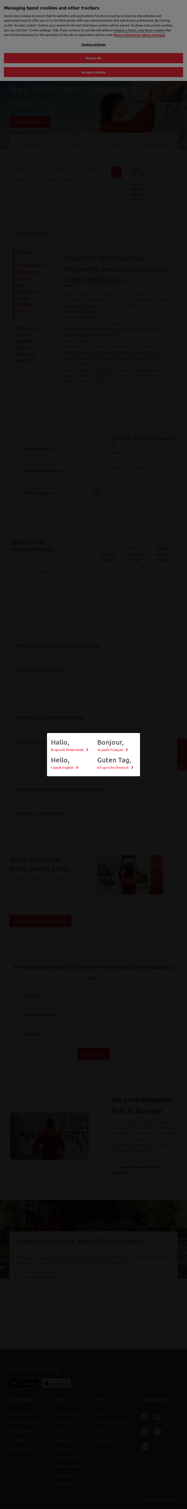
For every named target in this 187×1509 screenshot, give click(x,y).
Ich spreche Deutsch (113, 767)
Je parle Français (110, 749)
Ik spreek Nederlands (67, 749)
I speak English (62, 767)
